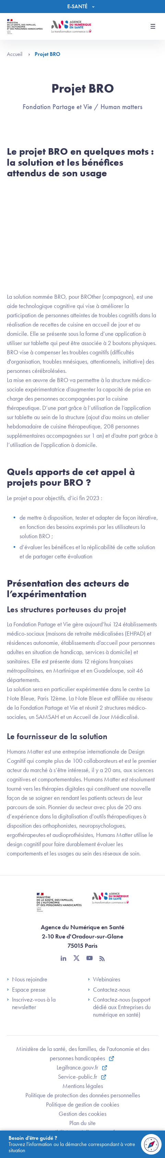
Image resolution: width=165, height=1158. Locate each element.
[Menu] (82, 6)
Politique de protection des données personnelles (82, 1095)
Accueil (18, 54)
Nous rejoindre (27, 979)
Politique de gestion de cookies (82, 1104)
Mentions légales (82, 1086)
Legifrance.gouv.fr (78, 1067)
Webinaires (104, 979)
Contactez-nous (109, 989)
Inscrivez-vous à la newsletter (31, 1003)
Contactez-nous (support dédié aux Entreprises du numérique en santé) (119, 1007)
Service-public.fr (78, 1076)
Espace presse (26, 989)
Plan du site (82, 1123)
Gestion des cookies (82, 1114)
